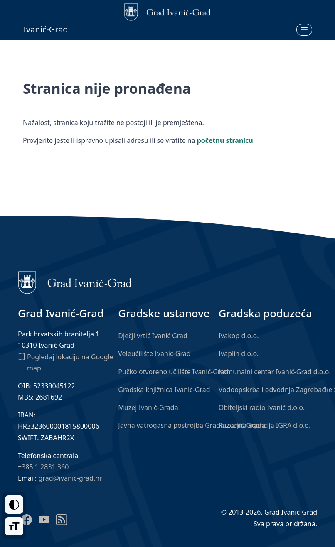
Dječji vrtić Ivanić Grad (152, 335)
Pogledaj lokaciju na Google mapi (65, 362)
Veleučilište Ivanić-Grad (154, 353)
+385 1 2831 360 (43, 466)
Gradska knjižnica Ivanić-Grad (164, 389)
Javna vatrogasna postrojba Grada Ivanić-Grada (191, 425)
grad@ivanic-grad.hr (70, 478)
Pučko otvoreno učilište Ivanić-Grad (173, 371)
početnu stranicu (225, 140)
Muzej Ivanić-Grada (148, 407)
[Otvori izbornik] (304, 29)
